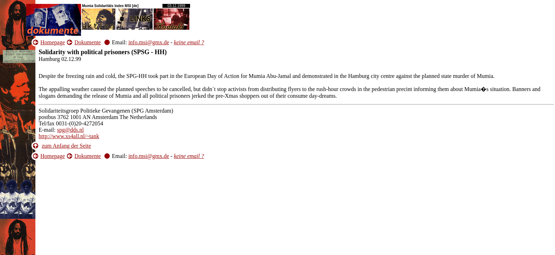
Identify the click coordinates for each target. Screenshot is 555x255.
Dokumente (87, 42)
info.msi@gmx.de (148, 42)
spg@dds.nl (70, 130)
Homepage (52, 42)
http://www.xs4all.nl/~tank (69, 136)
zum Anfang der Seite (66, 146)
